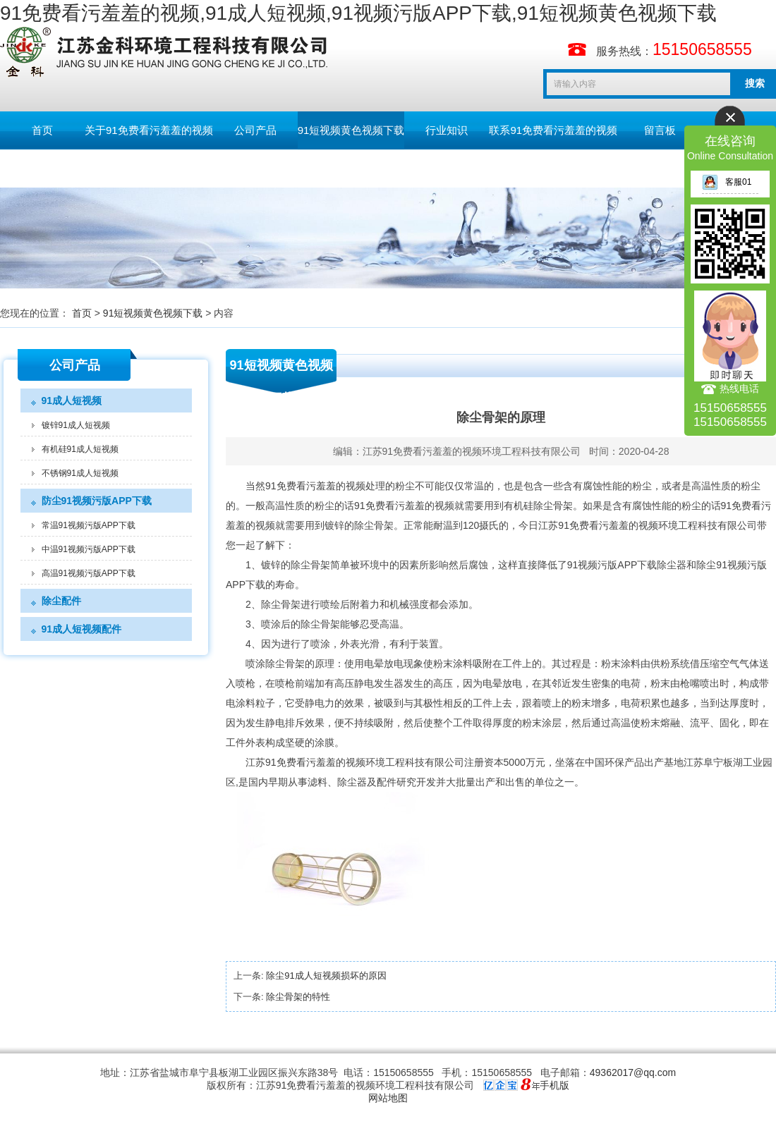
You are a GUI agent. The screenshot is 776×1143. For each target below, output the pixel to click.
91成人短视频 (72, 400)
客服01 (726, 182)
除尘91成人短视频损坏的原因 (326, 975)
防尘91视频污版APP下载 (97, 500)
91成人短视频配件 (82, 629)
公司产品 (255, 130)
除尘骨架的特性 (298, 996)
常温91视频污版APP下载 (88, 525)
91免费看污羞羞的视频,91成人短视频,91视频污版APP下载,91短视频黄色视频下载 (358, 13)
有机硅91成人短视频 (80, 449)
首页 (42, 130)
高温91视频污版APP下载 (88, 573)
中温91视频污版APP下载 (88, 549)
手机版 (554, 1085)
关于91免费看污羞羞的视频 (149, 130)
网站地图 (388, 1098)
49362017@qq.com (633, 1072)
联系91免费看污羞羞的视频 (553, 130)
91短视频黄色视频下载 (351, 130)
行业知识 (446, 130)
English (42, 168)
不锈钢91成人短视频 (80, 473)
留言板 (660, 130)
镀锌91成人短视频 (76, 425)
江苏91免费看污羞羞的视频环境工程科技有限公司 (472, 451)
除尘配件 (61, 600)
